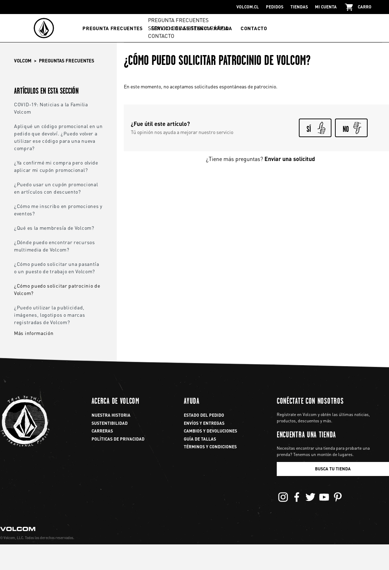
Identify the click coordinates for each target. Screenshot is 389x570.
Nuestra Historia (111, 415)
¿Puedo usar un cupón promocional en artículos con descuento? (56, 188)
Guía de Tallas (200, 439)
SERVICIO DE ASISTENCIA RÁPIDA (191, 28)
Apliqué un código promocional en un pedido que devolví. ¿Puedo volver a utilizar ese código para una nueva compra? (58, 137)
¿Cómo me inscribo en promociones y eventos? (58, 209)
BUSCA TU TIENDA (333, 468)
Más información (34, 333)
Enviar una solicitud (289, 158)
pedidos (274, 6)
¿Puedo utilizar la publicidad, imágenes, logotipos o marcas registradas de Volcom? (49, 314)
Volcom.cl (247, 6)
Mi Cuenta (326, 6)
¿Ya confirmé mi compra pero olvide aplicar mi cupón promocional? (56, 166)
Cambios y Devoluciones (210, 431)
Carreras (102, 431)
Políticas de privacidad (118, 439)
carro (357, 7)
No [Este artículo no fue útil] (346, 129)
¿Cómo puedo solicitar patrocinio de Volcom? (57, 289)
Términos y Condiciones (210, 446)
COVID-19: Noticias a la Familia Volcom (51, 108)
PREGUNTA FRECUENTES (112, 28)
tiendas (299, 6)
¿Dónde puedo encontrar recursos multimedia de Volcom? (54, 246)
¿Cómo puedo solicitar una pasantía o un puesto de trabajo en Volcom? (56, 267)
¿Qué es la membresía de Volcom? (54, 227)
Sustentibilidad (110, 423)
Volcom (23, 60)
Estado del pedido (204, 415)
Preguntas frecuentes (66, 60)
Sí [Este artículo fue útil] (309, 129)
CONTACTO (254, 28)
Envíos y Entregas (204, 423)
